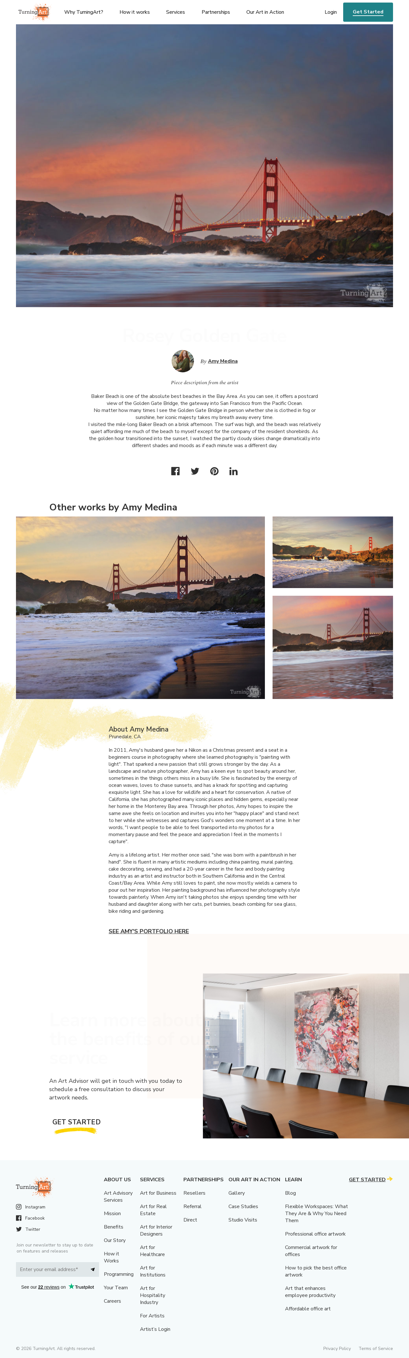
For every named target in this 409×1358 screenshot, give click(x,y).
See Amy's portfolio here (149, 931)
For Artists (152, 1315)
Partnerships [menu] (216, 12)
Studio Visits (242, 1219)
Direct (190, 1219)
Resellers (194, 1193)
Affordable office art (308, 1308)
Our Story (115, 1240)
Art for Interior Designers (156, 1230)
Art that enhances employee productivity (310, 1292)
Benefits (113, 1226)
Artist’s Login (155, 1329)
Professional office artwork (315, 1234)
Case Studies (243, 1206)
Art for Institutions (153, 1271)
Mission (112, 1213)
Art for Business (158, 1193)
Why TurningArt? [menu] (83, 12)
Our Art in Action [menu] (265, 12)
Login (331, 12)
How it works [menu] (135, 12)
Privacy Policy (337, 1349)
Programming (119, 1274)
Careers (112, 1301)
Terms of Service (376, 1349)
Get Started (368, 11)
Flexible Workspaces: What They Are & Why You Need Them (316, 1213)
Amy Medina (223, 361)
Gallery (236, 1193)
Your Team (116, 1287)
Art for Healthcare (152, 1251)
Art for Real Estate (153, 1210)
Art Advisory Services (118, 1197)
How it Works (111, 1257)
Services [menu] (175, 12)
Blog (290, 1193)
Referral (192, 1206)
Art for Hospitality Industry (152, 1295)
